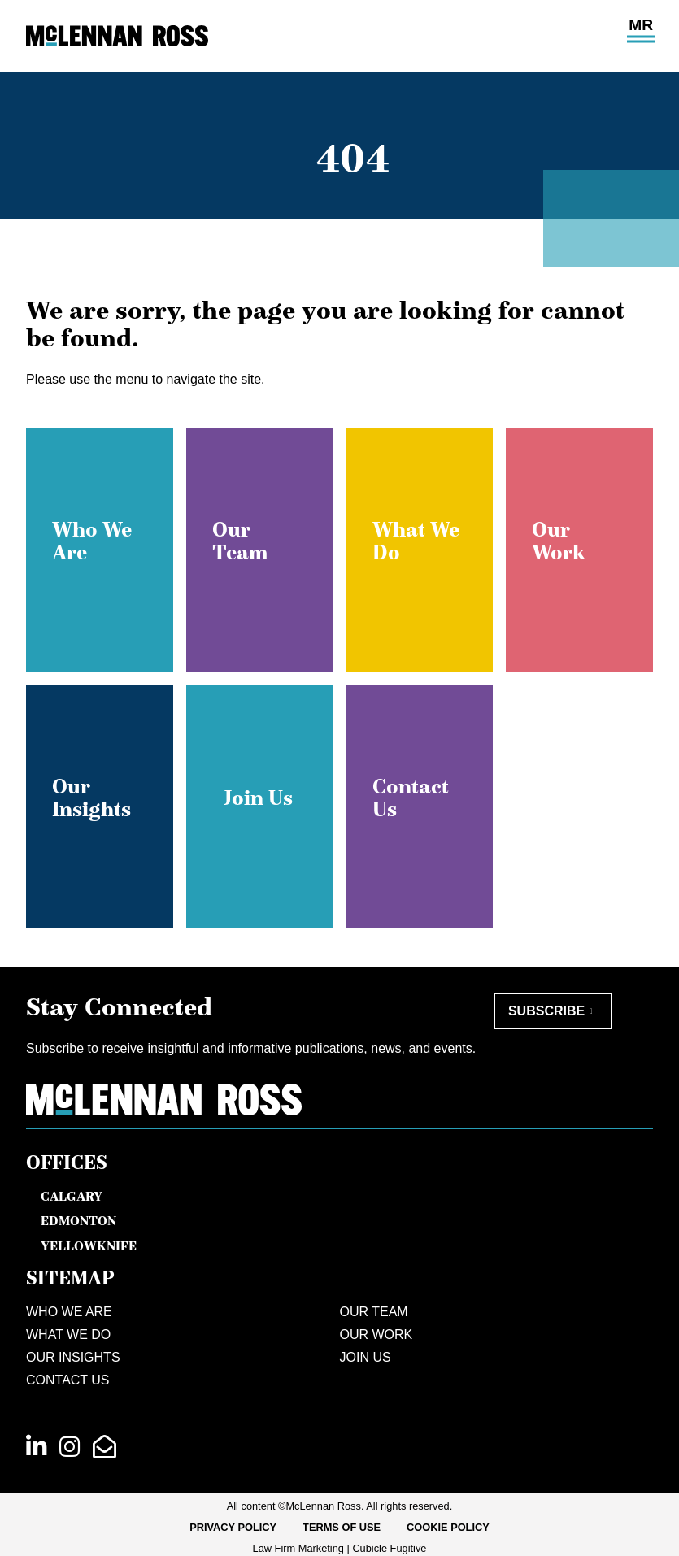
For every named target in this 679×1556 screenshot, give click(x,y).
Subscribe (546, 1011)
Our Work (376, 1334)
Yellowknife (89, 1245)
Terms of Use (342, 1527)
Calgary (71, 1196)
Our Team (374, 1312)
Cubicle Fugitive (389, 1548)
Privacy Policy (232, 1527)
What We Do (68, 1334)
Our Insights (73, 1357)
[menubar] (339, 1527)
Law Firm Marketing (298, 1548)
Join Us (365, 1357)
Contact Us (68, 1380)
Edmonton (78, 1220)
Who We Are (69, 1312)
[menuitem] (232, 1527)
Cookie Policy (448, 1527)
